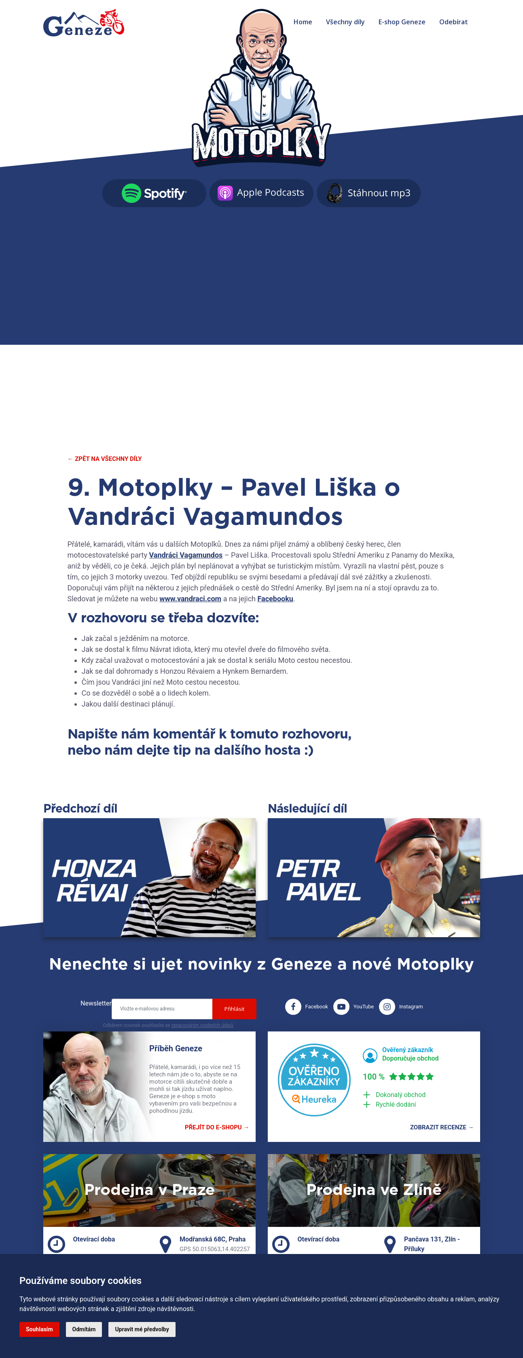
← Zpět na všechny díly (105, 459)
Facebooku (275, 598)
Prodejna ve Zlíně (374, 1190)
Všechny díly (345, 21)
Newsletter (96, 1003)
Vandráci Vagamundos (185, 555)
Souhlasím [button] (39, 1329)
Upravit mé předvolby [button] (142, 1329)
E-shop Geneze (402, 21)
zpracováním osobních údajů (202, 1025)
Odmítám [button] (84, 1329)
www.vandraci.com (190, 598)
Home (303, 21)
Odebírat (453, 21)
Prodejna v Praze (149, 1190)
